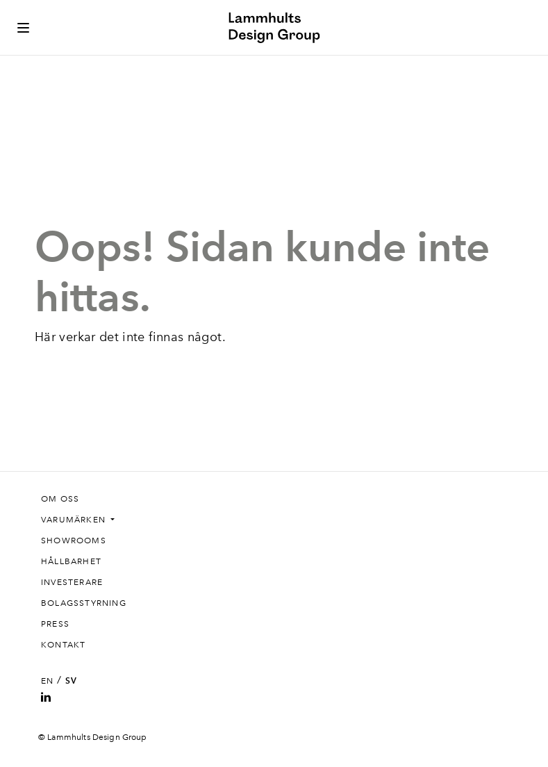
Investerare (72, 582)
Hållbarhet (71, 561)
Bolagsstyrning (83, 603)
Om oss (60, 499)
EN (47, 681)
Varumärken (74, 520)
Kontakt (63, 645)
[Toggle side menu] (23, 27)
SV (71, 681)
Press (55, 624)
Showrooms (73, 540)
